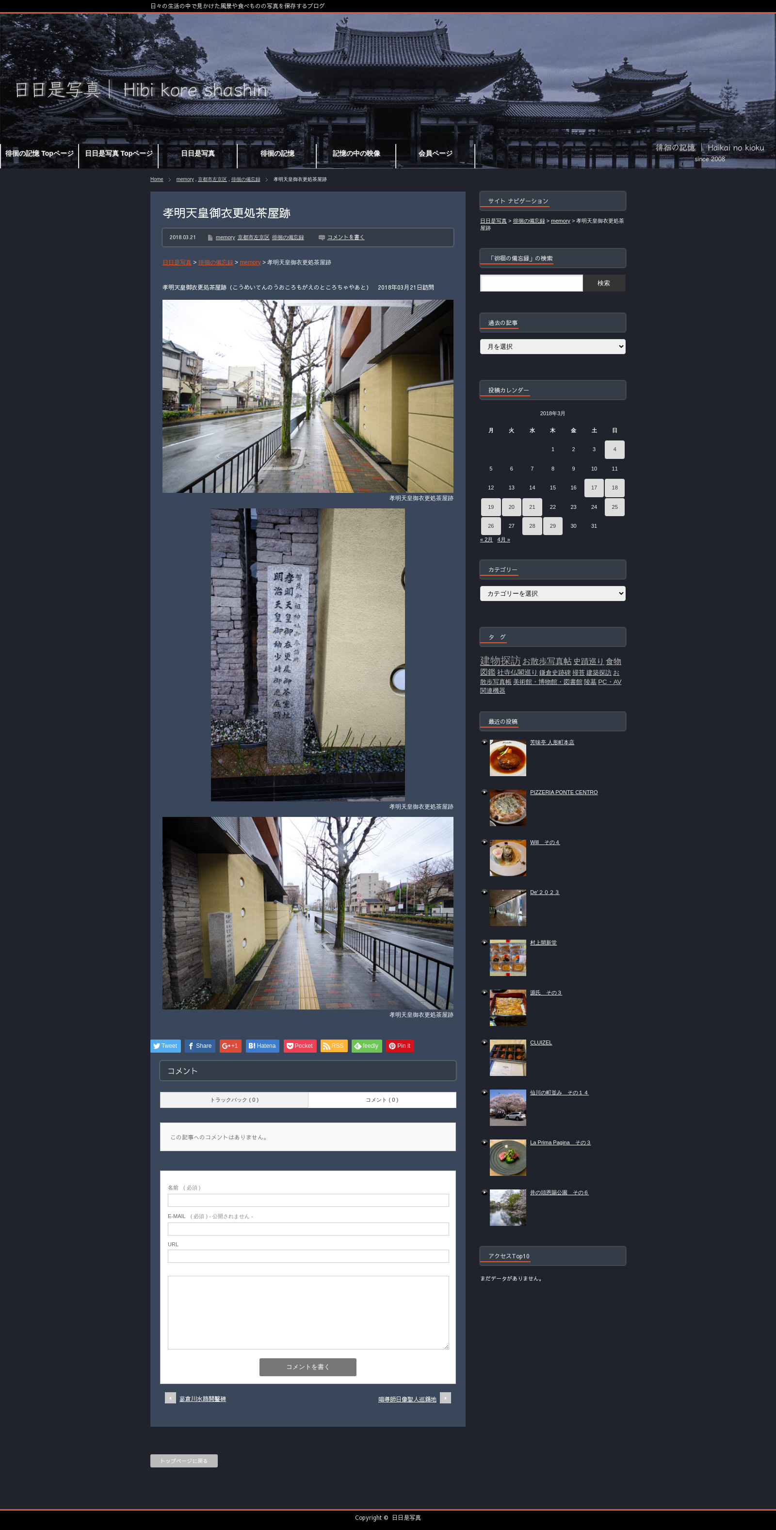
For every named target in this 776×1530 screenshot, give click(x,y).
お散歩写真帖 (547, 661)
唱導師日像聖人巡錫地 (407, 1399)
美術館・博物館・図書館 (547, 681)
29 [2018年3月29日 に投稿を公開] (553, 526)
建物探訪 (500, 661)
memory (185, 179)
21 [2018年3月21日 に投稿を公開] (532, 507)
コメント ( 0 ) (382, 1100)
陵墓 (590, 681)
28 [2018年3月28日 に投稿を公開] (532, 526)
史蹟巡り (588, 661)
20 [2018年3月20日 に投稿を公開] (512, 507)
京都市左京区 (212, 179)
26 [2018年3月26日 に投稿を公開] (491, 526)
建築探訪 (599, 672)
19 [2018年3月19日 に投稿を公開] (491, 507)
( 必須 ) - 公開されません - (210, 1216)
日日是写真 (406, 1517)
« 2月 (486, 539)
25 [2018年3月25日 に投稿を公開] (615, 507)
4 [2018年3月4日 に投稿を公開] (615, 449)
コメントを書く (346, 237)
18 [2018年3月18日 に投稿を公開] (615, 487)
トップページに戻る (184, 1461)
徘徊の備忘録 (245, 179)
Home (156, 179)
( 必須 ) (184, 1187)
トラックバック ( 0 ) (234, 1100)
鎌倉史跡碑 (555, 672)
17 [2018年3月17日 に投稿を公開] (594, 487)
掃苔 (578, 672)
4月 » (503, 539)
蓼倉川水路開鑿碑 (202, 1398)
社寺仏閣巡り (517, 672)
